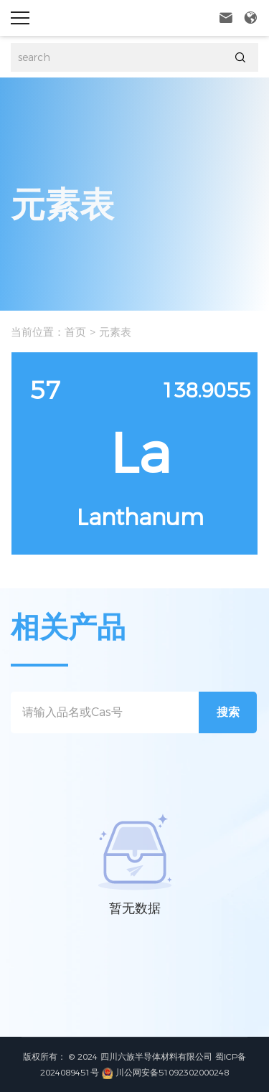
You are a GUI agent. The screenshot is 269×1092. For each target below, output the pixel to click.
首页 (75, 332)
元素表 (115, 332)
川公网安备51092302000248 (165, 1072)
